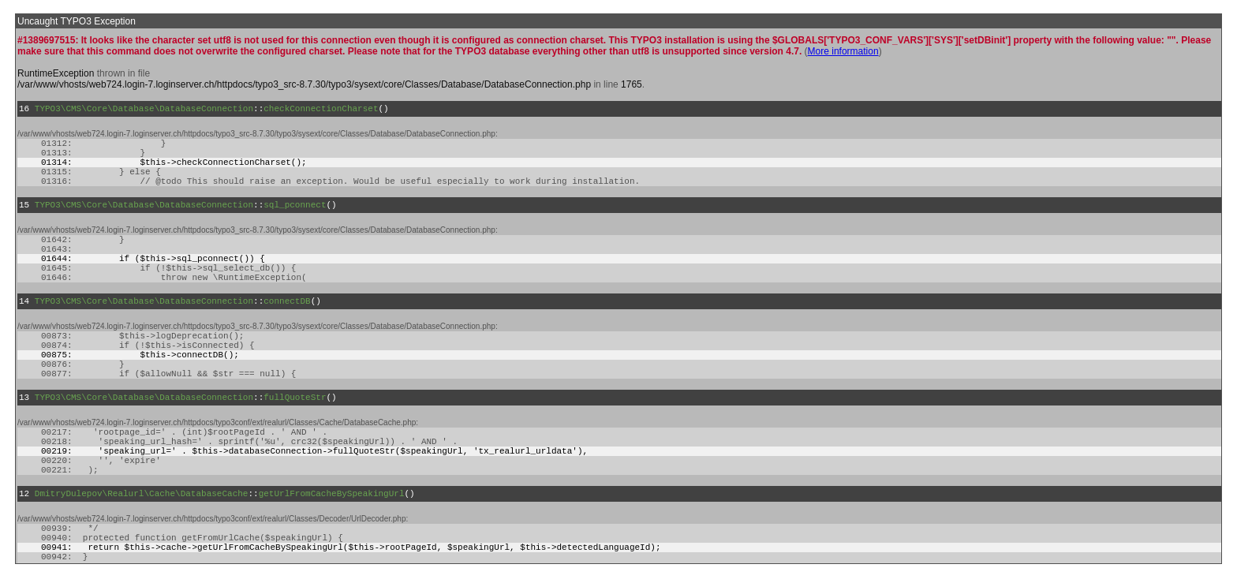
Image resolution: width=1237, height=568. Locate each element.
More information (843, 51)
